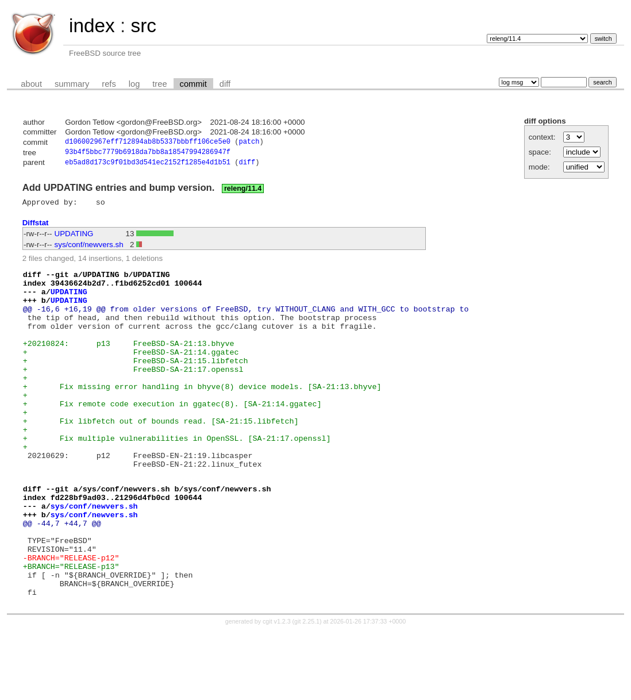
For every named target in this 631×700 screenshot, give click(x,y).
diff (225, 84)
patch (248, 143)
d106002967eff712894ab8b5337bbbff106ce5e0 (147, 143)
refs (109, 84)
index (92, 25)
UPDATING (74, 238)
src (143, 25)
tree (159, 84)
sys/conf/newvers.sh (89, 249)
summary (72, 84)
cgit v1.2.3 (277, 689)
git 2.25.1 (307, 689)
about (31, 84)
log (134, 84)
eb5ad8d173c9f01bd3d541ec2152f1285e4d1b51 (147, 165)
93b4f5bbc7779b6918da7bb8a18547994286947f (147, 154)
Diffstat (35, 227)
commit (193, 84)
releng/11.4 (242, 191)
